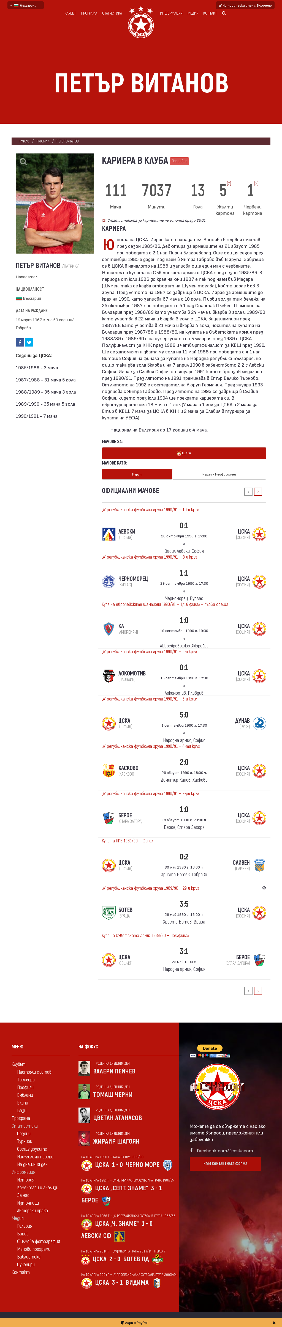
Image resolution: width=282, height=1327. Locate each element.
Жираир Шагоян (116, 1140)
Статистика (112, 13)
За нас (23, 1194)
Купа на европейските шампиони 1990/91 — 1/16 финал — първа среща (165, 603)
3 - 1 (156, 1187)
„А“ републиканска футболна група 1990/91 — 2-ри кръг (150, 792)
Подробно (179, 161)
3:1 (184, 950)
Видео (23, 1232)
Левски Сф (96, 1234)
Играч (137, 474)
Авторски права (32, 1209)
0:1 (184, 524)
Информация (171, 13)
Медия (193, 13)
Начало (24, 141)
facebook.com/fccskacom (225, 1149)
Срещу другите (32, 1148)
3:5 (184, 903)
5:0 (184, 713)
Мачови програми (33, 1248)
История (25, 1178)
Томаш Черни (113, 1093)
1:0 (184, 619)
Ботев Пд (136, 1258)
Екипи (22, 1101)
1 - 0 (117, 1163)
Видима (137, 1281)
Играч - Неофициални (219, 474)
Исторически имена (245, 5)
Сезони (24, 1132)
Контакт (210, 13)
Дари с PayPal (134, 1322)
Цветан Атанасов (117, 1117)
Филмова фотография (38, 1240)
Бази (21, 1109)
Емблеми (25, 1094)
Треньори (26, 1078)
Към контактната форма (225, 1162)
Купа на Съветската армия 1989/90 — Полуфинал (145, 934)
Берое (89, 1199)
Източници (28, 1202)
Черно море (142, 1163)
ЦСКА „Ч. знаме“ (117, 1222)
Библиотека (28, 1255)
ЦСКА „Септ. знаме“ (121, 1187)
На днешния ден (32, 1163)
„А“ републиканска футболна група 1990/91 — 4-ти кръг (151, 745)
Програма (89, 13)
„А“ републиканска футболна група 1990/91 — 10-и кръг (150, 508)
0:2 (184, 855)
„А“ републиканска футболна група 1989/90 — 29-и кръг (150, 887)
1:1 (184, 572)
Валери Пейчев (114, 1070)
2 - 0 (114, 1258)
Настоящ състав (34, 1071)
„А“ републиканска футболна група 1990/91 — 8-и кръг (149, 556)
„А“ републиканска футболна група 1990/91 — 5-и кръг (149, 697)
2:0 (184, 761)
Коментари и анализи (37, 1186)
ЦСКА (184, 453)
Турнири (24, 1140)
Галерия (24, 1225)
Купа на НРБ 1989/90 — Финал (127, 839)
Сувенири (26, 1263)
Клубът (70, 13)
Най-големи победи (35, 1155)
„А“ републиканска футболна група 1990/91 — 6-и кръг (149, 650)
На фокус (88, 1045)
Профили (44, 141)
